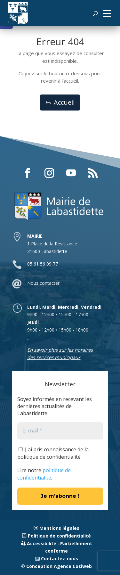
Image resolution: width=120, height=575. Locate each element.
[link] (18, 13)
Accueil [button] (64, 102)
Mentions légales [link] (56, 528)
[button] (107, 13)
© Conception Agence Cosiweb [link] (56, 566)
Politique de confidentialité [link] (56, 536)
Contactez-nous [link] (56, 558)
